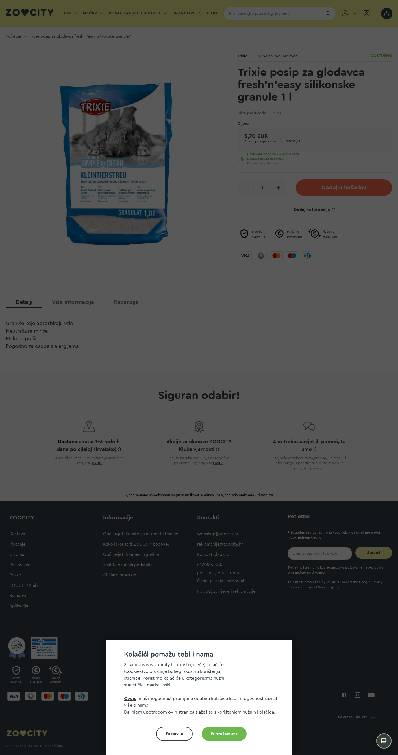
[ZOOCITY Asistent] (384, 741)
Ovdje (130, 698)
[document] (201, 699)
